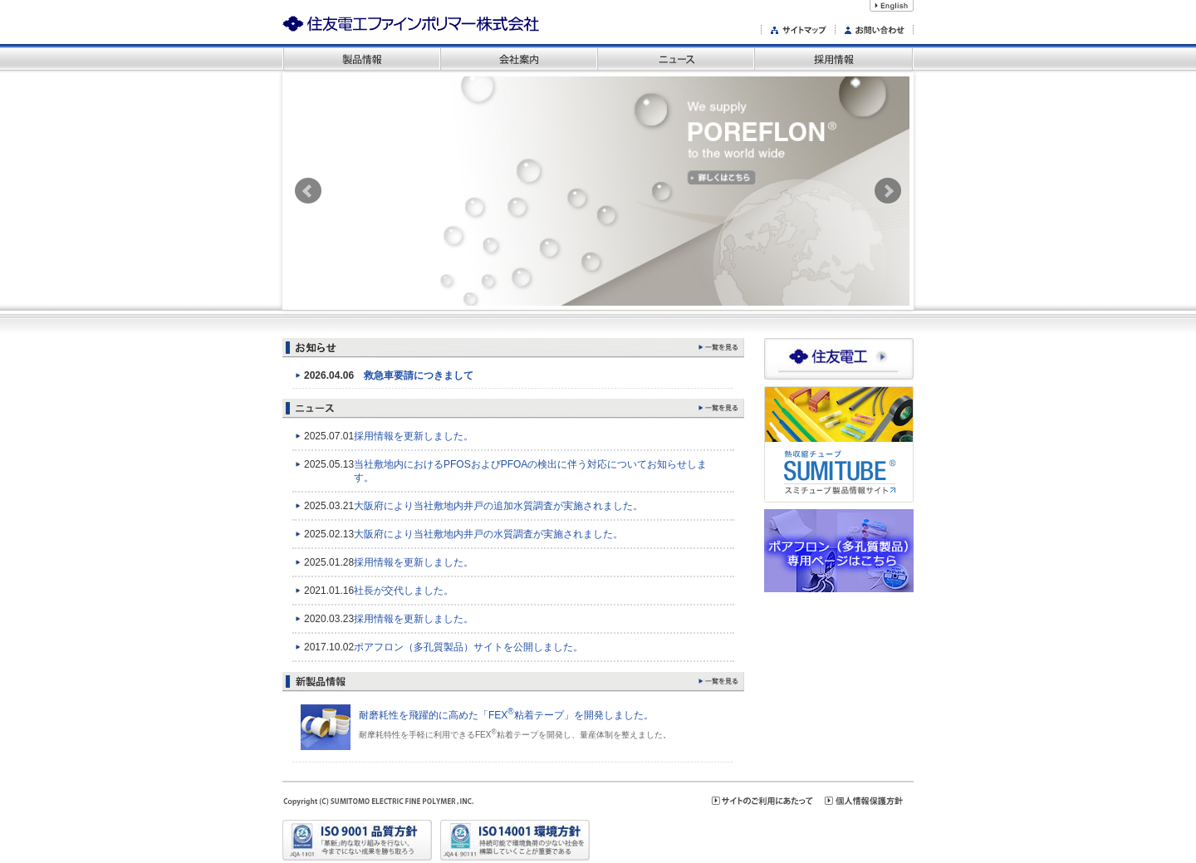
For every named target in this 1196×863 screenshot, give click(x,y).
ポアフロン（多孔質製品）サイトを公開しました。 (468, 647)
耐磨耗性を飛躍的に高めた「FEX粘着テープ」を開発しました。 (506, 715)
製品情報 (361, 58)
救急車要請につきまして (418, 375)
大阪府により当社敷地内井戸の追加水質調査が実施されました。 (498, 506)
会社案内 (518, 58)
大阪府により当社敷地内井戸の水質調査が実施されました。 (488, 534)
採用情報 (834, 58)
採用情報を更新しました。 (413, 436)
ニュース (675, 58)
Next (888, 191)
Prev (308, 191)
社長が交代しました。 (403, 590)
